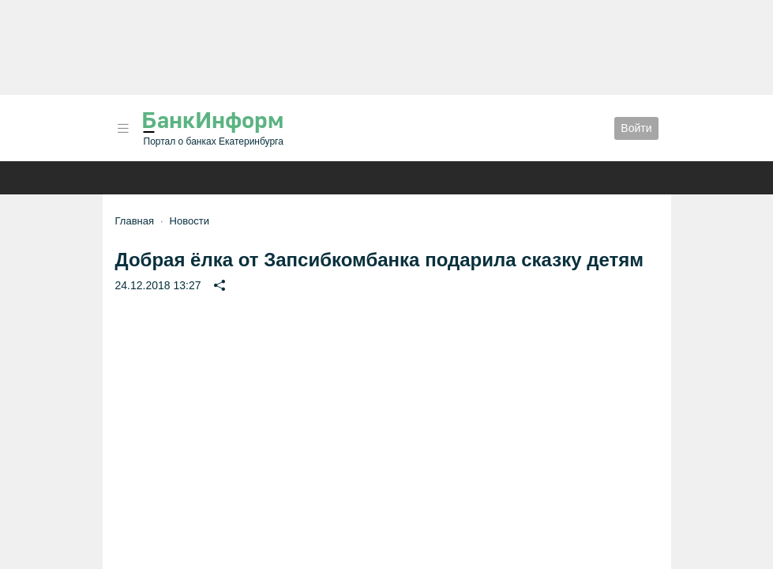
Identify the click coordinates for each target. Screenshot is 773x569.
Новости (189, 221)
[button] (123, 128)
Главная (134, 221)
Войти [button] (636, 128)
